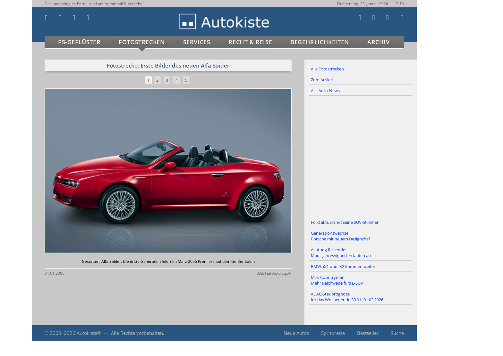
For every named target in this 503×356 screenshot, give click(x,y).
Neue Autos (296, 333)
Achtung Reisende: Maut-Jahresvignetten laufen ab (341, 252)
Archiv (378, 42)
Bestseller (368, 333)
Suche (397, 333)
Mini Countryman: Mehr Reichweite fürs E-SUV (337, 280)
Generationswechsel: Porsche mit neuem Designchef (340, 236)
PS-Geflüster (79, 42)
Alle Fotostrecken (327, 69)
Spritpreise (333, 333)
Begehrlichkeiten (319, 42)
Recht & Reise (250, 42)
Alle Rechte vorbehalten (137, 333)
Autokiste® (89, 333)
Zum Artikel (322, 80)
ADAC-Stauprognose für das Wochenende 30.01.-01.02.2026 (347, 297)
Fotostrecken (142, 42)
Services (196, 42)
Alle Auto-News (325, 90)
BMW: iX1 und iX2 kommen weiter (343, 266)
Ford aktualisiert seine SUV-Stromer (345, 222)
